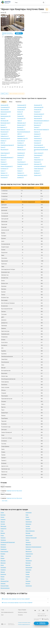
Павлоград (28, 556)
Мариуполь (28, 544)
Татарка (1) (20, 170)
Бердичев (28, 563)
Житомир (28, 533)
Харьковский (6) (38, 118)
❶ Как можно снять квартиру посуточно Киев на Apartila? (16, 599)
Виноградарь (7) (21, 129)
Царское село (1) (5, 175)
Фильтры (3, 12)
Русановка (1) (4, 164)
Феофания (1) (37, 173)
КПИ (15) (3, 143)
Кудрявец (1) (20, 143)
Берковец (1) (4, 127)
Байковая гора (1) (21, 123)
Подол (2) (19, 159)
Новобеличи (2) (21, 153)
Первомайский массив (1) (7, 157)
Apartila (2, 93)
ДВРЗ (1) (19, 134)
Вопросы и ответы (22, 612)
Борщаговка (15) (38, 116)
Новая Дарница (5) (5, 153)
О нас (2, 609)
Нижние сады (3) (21, 149)
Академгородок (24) (5, 116)
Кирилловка (29, 521)
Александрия (29, 567)
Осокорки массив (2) (39, 114)
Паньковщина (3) (38, 155)
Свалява (28, 572)
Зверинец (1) (37, 136)
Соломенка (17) (4, 168)
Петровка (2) (20, 157)
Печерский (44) (37, 109)
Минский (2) (20, 147)
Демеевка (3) (37, 134)
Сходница (28, 581)
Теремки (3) (37, 170)
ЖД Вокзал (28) (4, 120)
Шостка (27, 558)
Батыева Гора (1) (38, 123)
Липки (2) (3, 147)
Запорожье (28, 524)
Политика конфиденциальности (24, 624)
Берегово (28, 565)
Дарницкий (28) (4, 105)
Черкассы (28, 542)
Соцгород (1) (20, 168)
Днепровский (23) (21, 105)
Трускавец (28, 549)
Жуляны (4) (20, 111)
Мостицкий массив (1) (39, 147)
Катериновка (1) (38, 138)
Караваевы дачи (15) (22, 138)
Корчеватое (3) (37, 140)
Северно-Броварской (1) (7, 166)
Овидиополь (29, 585)
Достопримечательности (7, 612)
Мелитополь (29, 551)
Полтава (28, 526)
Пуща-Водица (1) (21, 162)
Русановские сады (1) (22, 164)
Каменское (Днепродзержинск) (33, 547)
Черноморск (29, 560)
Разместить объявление (42, 623)
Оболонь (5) (3, 155)
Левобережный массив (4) (7, 145)
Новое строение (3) (38, 153)
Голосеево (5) (4, 134)
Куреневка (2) (37, 143)
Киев (7, 93)
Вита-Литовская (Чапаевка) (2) (41, 129)
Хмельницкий (29, 535)
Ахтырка (28, 583)
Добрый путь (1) (5, 136)
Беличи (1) (3, 125)
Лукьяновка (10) (21, 118)
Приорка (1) (3, 162)
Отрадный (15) (20, 155)
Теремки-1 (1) (4, 173)
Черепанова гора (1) (22, 175)
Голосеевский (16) (5, 107)
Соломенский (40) (21, 107)
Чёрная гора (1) (37, 175)
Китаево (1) (3, 140)
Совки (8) (19, 166)
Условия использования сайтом (24, 622)
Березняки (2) (37, 125)
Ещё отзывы (4, 500)
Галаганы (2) (37, 131)
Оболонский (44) (5, 109)
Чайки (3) (19, 120)
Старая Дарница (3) (38, 168)
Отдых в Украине (22, 609)
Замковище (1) (21, 136)
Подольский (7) (21, 109)
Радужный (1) (37, 162)
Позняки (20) (20, 116)
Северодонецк (29, 553)
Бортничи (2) (4, 114)
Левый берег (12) (21, 145)
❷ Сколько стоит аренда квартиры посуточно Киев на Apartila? (17, 602)
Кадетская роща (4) (5, 138)
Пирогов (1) (3, 159)
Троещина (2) (37, 111)
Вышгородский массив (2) (23, 131)
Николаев (28, 528)
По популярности (45, 12)
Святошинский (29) (38, 107)
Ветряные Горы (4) (5, 129)
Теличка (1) (36, 127)
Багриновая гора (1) (5, 123)
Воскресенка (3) (4, 131)
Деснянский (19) (38, 105)
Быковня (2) (20, 127)
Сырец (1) (3, 170)
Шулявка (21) (20, 177)
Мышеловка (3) (4, 149)
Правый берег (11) (38, 159)
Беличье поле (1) (21, 125)
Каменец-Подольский (31, 537)
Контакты (20, 615)
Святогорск (28, 569)
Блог (2, 615)
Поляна (27, 574)
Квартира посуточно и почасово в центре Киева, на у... (7, 33)
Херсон (27, 540)
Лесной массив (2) (38, 145)
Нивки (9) (3, 118)
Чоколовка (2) (4, 177)
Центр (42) (19, 114)
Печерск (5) (37, 157)
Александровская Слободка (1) (41, 120)
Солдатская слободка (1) (40, 166)
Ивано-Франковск (30, 531)
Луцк (27, 579)
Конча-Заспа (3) (21, 140)
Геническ (28, 519)
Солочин (28, 576)
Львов (27, 517)
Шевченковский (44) (6, 111)
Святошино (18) (38, 164)
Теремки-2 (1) (20, 173)
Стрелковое (29, 512)
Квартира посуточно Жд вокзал (14, 490)
